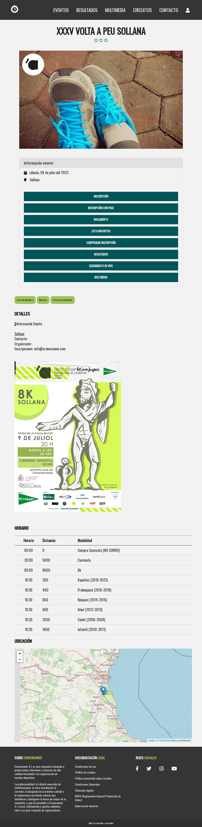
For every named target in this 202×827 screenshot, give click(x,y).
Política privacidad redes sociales (93, 778)
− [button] (20, 659)
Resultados (87, 9)
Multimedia (115, 9)
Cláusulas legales (84, 790)
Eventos (61, 9)
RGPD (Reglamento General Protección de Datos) (98, 798)
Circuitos (142, 9)
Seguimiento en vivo (101, 266)
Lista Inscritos (101, 231)
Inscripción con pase (101, 208)
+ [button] (20, 653)
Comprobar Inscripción (101, 243)
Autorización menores (86, 806)
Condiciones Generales (87, 784)
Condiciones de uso (85, 766)
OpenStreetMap (168, 740)
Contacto (168, 9)
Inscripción (101, 196)
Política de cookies (85, 772)
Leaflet (151, 740)
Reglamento (101, 219)
